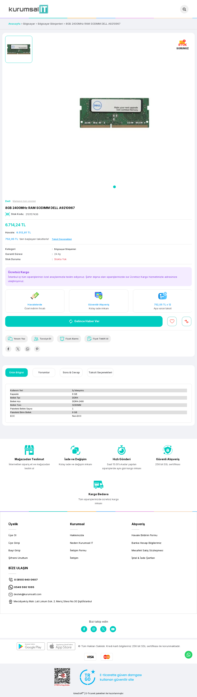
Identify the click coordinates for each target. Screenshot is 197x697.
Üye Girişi (14, 543)
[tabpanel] (114, 113)
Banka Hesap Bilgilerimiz (146, 543)
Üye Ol (12, 536)
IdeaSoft (78, 694)
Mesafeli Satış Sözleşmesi (147, 551)
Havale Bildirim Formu (144, 536)
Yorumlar (44, 373)
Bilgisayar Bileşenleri (66, 249)
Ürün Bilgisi (16, 373)
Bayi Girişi (14, 551)
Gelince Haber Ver (83, 321)
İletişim (74, 558)
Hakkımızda (77, 536)
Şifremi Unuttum (18, 558)
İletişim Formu (78, 551)
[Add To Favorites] (172, 321)
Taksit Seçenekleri (100, 373)
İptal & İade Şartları (143, 558)
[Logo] (28, 9)
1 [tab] (114, 186)
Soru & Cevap (71, 373)
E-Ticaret (90, 694)
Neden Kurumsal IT (81, 543)
